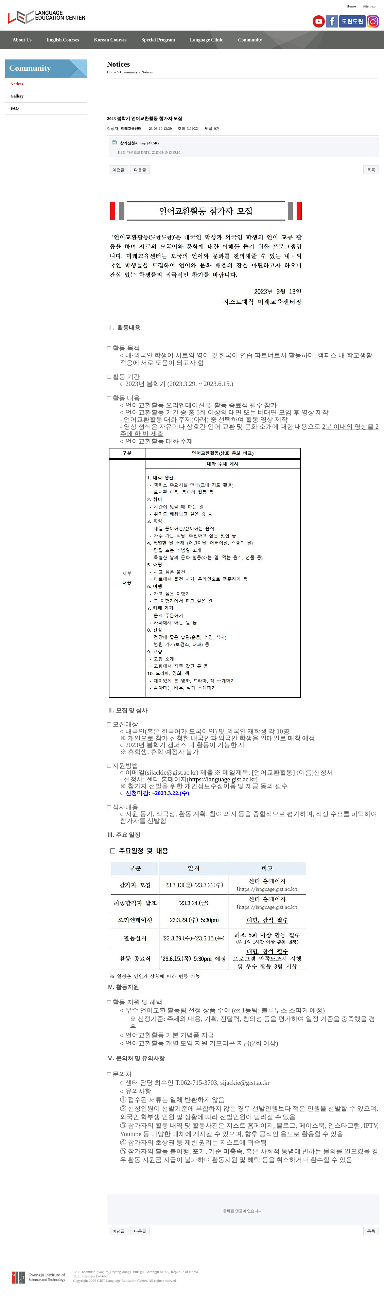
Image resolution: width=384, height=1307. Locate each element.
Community (250, 39)
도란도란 (352, 21)
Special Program (158, 39)
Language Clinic (206, 39)
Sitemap (369, 6)
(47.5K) (135, 142)
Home (351, 6)
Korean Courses (110, 39)
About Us (22, 39)
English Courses (63, 39)
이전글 (118, 169)
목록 (371, 169)
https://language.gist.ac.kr (222, 779)
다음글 (140, 169)
